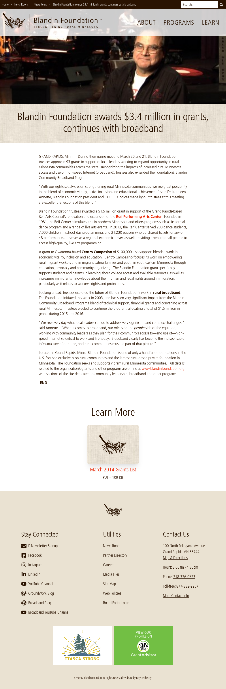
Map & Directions (175, 557)
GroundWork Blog (37, 593)
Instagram (31, 565)
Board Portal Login (116, 602)
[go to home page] (52, 22)
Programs (179, 23)
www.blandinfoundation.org (163, 368)
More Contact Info (176, 595)
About (146, 23)
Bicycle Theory (143, 678)
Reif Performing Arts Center (139, 216)
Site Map (109, 583)
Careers (108, 564)
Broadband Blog (36, 602)
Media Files (111, 574)
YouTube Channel (37, 584)
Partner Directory (115, 555)
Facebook (31, 555)
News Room (111, 545)
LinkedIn (30, 574)
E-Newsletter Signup (39, 546)
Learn (210, 23)
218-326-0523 (184, 576)
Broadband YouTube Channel (45, 612)
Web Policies (112, 593)
